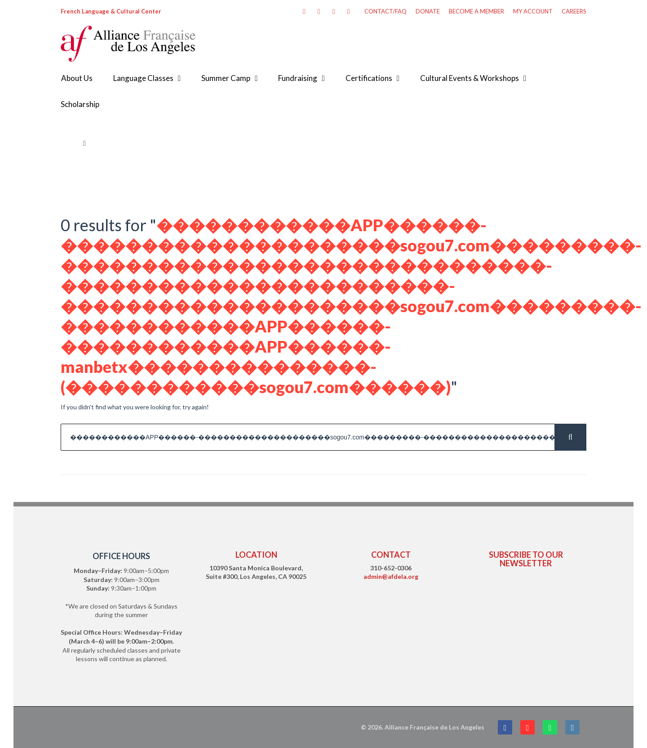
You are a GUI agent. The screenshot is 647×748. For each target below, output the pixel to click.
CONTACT (391, 555)
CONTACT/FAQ (385, 11)
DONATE (428, 11)
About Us (77, 78)
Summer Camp (225, 78)
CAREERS (574, 11)
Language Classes (143, 78)
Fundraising (297, 78)
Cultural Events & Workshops (469, 78)
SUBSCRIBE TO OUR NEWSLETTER (526, 559)
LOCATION (256, 555)
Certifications (369, 78)
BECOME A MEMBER (476, 11)
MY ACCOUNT (533, 11)
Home (69, 143)
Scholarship (80, 104)
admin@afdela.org (390, 576)
